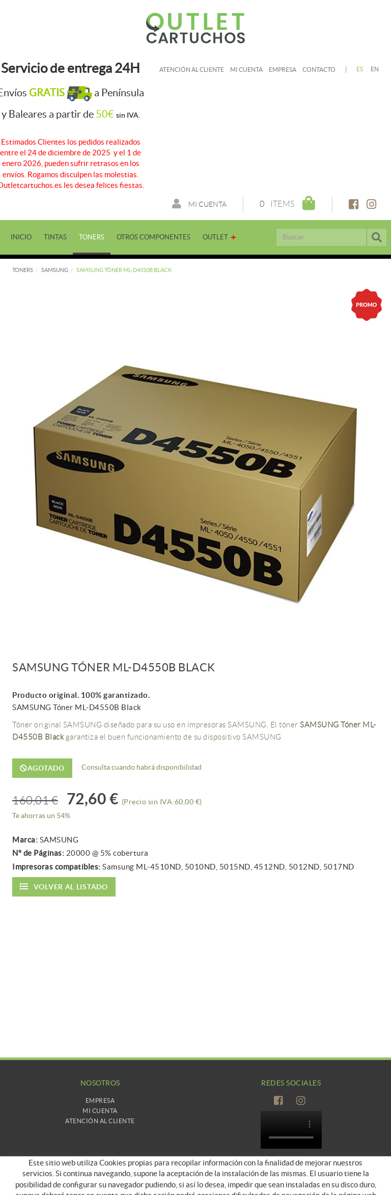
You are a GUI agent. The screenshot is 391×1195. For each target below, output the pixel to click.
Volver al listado (64, 886)
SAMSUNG (54, 270)
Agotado (42, 768)
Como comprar (100, 1184)
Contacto (319, 69)
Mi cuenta (246, 69)
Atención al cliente (191, 69)
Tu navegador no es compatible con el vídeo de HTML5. (291, 1130)
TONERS (22, 270)
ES (360, 69)
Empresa (282, 69)
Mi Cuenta (100, 1110)
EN (375, 69)
